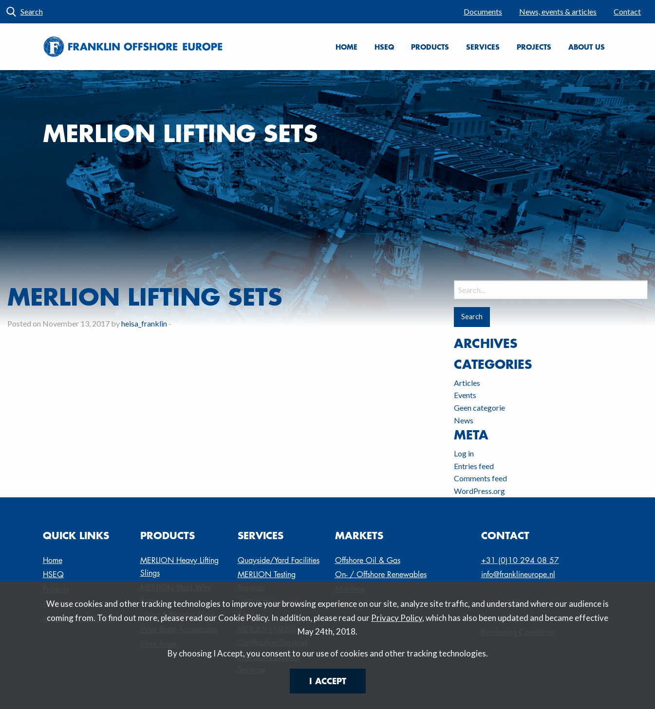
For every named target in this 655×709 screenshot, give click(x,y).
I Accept (327, 681)
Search (31, 11)
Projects (534, 47)
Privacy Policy (396, 618)
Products (430, 47)
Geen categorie (479, 407)
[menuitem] (483, 11)
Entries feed (474, 466)
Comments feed (480, 478)
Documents (483, 11)
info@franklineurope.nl (518, 574)
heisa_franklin (144, 323)
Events (465, 395)
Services (483, 47)
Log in (464, 453)
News (463, 420)
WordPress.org (479, 490)
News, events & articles (558, 11)
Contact (627, 11)
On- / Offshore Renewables (381, 574)
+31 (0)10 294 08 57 (520, 560)
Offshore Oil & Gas (367, 560)
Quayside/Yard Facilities (278, 560)
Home (346, 47)
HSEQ (384, 47)
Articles (467, 382)
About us (586, 47)
